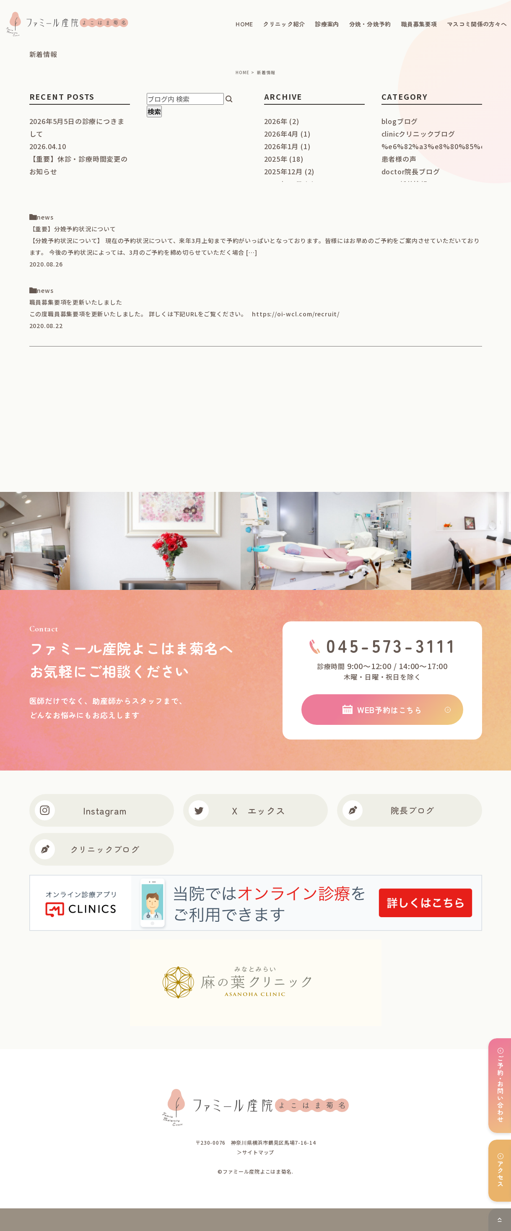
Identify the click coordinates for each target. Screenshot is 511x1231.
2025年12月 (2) (289, 171)
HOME (244, 24)
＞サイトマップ (255, 1152)
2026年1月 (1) (287, 146)
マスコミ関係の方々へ (477, 24)
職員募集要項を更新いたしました (75, 302)
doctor (410, 171)
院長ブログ (388, 810)
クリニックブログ (87, 849)
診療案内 (327, 24)
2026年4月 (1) (287, 134)
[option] (212, 541)
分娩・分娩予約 (370, 24)
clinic (418, 134)
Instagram (81, 810)
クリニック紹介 (284, 24)
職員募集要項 (419, 24)
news (45, 217)
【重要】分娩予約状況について (72, 229)
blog (399, 121)
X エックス (237, 810)
